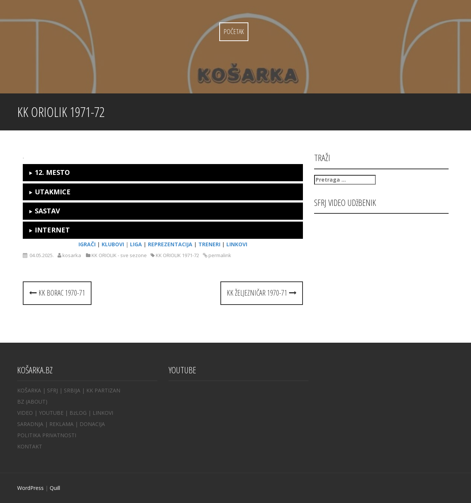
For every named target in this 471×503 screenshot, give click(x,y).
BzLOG (78, 412)
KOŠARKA (29, 390)
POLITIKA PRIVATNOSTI (46, 435)
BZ (20, 401)
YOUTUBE (51, 412)
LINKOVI (103, 412)
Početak (234, 31)
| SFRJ (50, 390)
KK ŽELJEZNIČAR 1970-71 (262, 293)
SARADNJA (30, 424)
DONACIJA (92, 424)
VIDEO (25, 412)
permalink (219, 255)
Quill (55, 487)
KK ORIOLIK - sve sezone (119, 255)
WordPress (30, 487)
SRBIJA (72, 390)
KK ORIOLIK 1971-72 (177, 255)
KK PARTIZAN (103, 390)
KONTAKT (29, 446)
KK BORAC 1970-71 (57, 293)
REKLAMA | (64, 424)
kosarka (71, 255)
